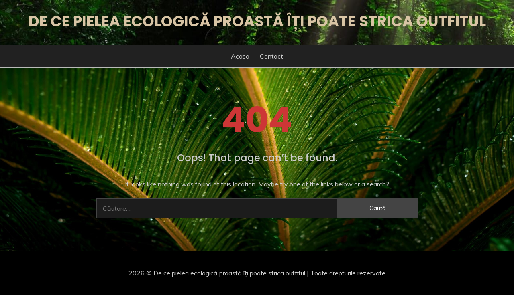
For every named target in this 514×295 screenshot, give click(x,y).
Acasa (240, 56)
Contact (271, 56)
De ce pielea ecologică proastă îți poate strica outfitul (257, 21)
